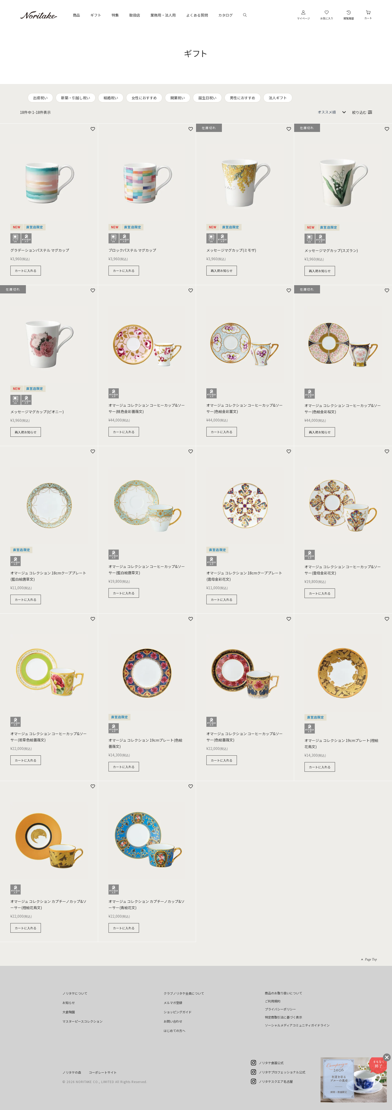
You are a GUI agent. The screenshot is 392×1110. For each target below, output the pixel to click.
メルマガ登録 (173, 1002)
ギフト (95, 15)
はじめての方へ (174, 1030)
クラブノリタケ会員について (184, 993)
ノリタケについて (74, 993)
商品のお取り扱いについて (283, 993)
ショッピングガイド (178, 1012)
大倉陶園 (68, 1012)
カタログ (225, 15)
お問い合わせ (173, 1021)
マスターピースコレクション (82, 1021)
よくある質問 (197, 15)
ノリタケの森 (71, 1072)
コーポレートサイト (103, 1072)
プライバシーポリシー (280, 1009)
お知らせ (68, 1002)
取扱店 (134, 15)
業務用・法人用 (163, 15)
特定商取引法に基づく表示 (283, 1017)
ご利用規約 (272, 1001)
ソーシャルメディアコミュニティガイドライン (297, 1025)
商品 (76, 15)
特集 (115, 15)
